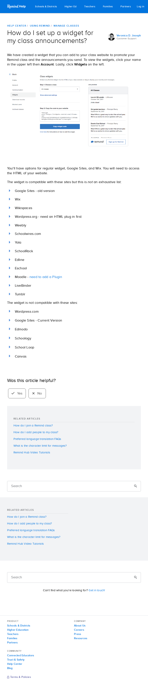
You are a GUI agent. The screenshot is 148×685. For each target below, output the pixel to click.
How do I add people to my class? (35, 432)
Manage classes (66, 26)
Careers (79, 630)
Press (77, 634)
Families (108, 6)
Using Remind (40, 26)
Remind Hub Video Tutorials (31, 452)
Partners (125, 6)
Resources (80, 638)
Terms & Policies (19, 677)
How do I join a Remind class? (33, 425)
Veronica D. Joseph (129, 35)
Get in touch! (97, 590)
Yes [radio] (17, 393)
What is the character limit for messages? (40, 446)
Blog (10, 668)
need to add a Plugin (45, 277)
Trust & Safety (16, 660)
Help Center (16, 26)
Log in (140, 6)
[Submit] (135, 486)
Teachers (89, 6)
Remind (16, 6)
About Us (80, 625)
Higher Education (18, 630)
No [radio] (37, 393)
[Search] (74, 486)
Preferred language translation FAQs (37, 439)
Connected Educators (20, 655)
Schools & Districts (46, 6)
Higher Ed (71, 6)
